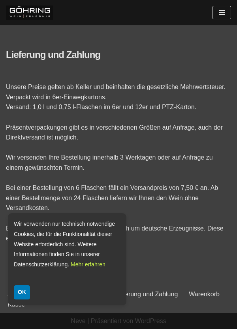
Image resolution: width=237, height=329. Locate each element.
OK (22, 292)
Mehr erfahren (88, 264)
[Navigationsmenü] (222, 12)
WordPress (150, 321)
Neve (78, 321)
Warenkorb (204, 294)
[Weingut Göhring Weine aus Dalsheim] (29, 13)
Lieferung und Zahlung (146, 294)
